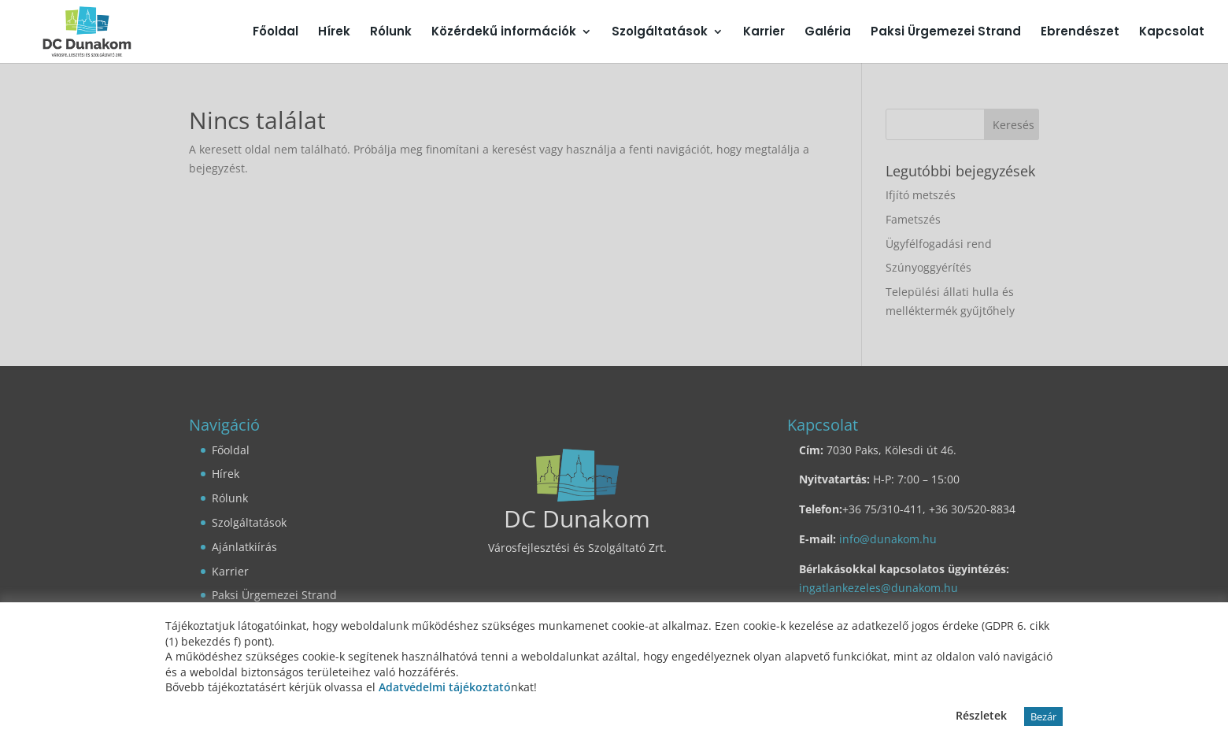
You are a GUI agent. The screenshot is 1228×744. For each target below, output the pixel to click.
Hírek (334, 32)
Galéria (827, 32)
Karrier (764, 32)
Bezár (1043, 716)
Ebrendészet (1080, 32)
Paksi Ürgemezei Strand (946, 32)
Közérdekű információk (503, 32)
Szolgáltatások (660, 32)
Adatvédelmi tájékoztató (445, 686)
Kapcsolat (1171, 32)
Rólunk (391, 32)
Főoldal (275, 32)
